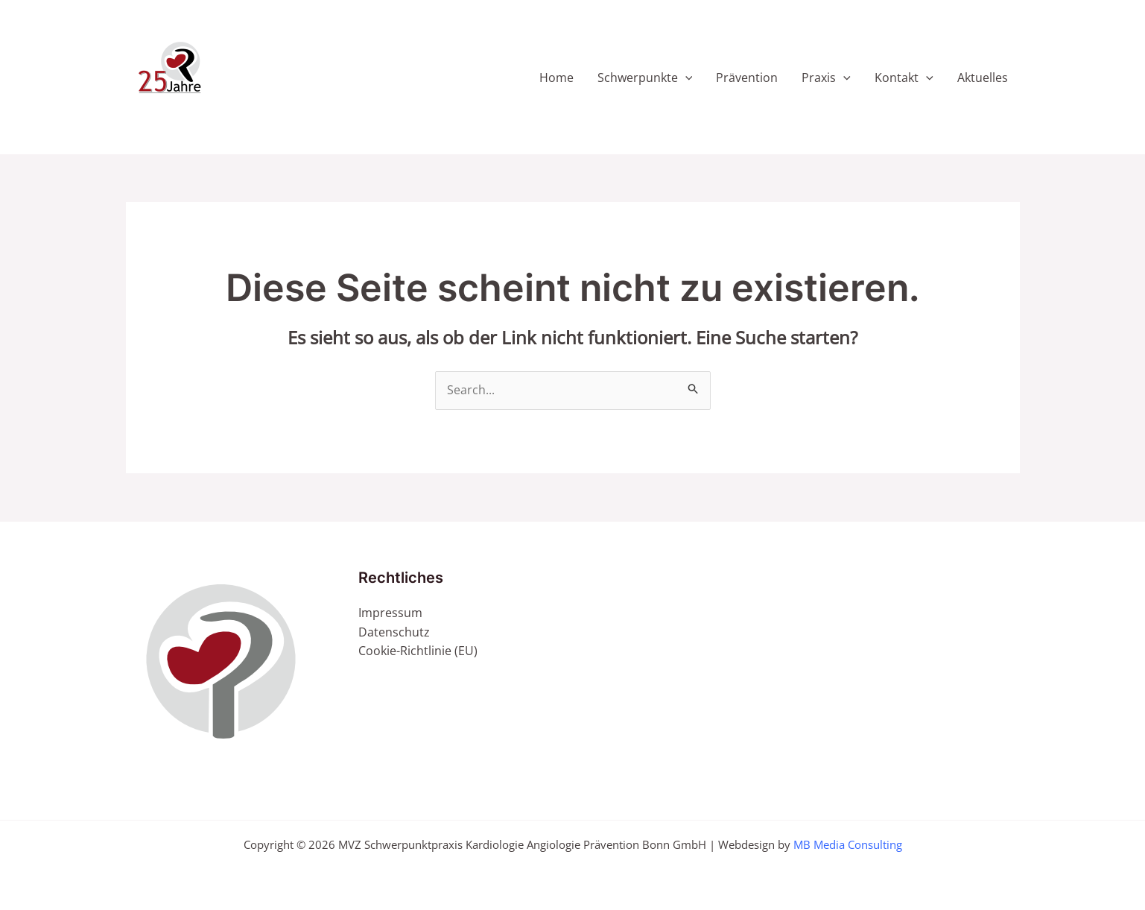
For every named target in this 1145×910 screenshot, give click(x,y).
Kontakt (904, 77)
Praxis (826, 77)
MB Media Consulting (847, 844)
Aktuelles (982, 77)
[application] (685, 77)
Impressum (390, 612)
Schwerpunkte (645, 77)
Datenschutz (394, 632)
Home (556, 77)
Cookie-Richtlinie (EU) (418, 650)
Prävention (747, 77)
